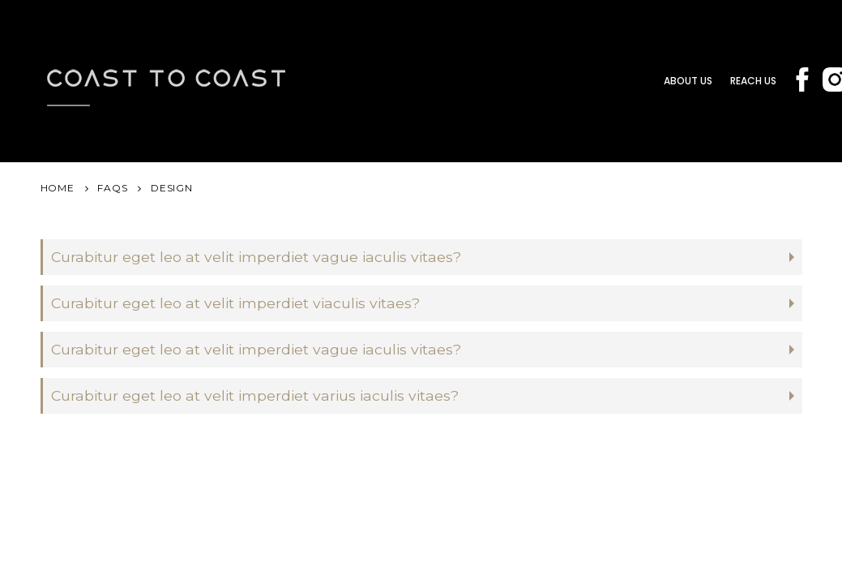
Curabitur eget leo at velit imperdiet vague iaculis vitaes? (256, 256)
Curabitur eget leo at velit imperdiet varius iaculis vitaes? (255, 395)
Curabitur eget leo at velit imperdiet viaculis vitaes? (235, 302)
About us (688, 81)
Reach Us (753, 81)
